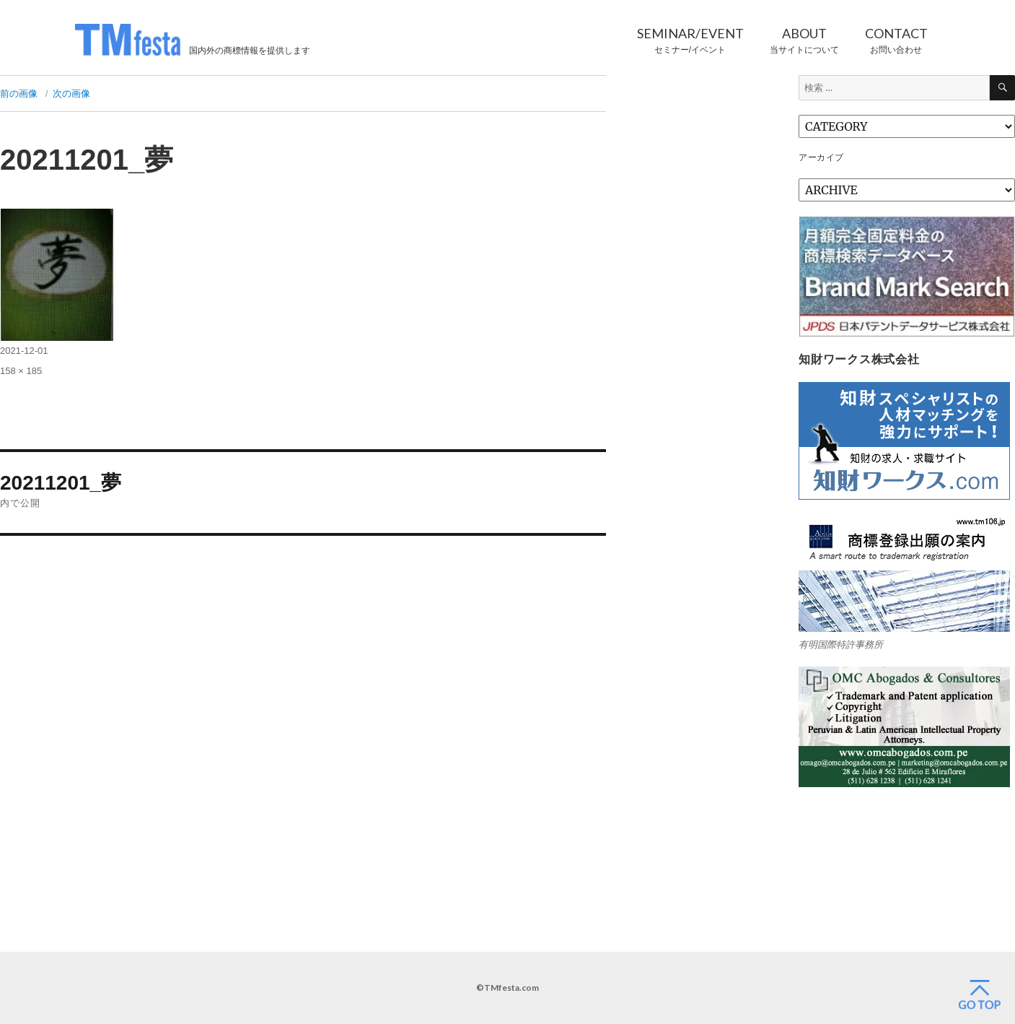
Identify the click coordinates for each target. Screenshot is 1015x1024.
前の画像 (19, 93)
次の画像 (71, 93)
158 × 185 (21, 370)
